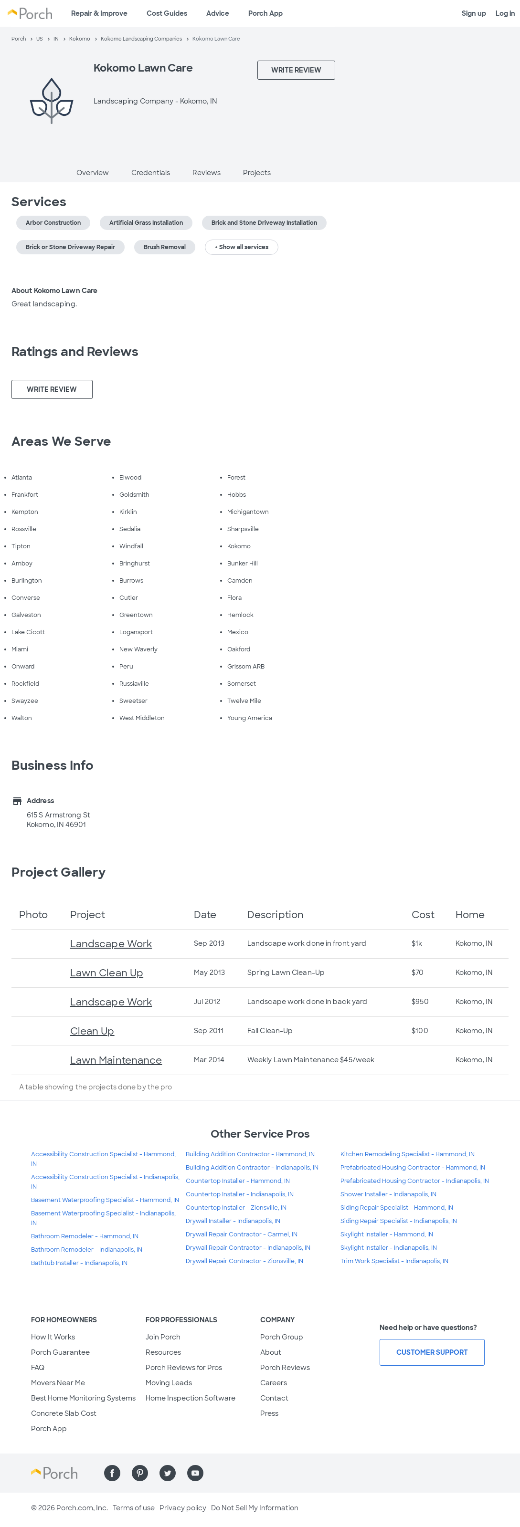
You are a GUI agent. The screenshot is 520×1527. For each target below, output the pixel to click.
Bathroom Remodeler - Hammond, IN (84, 1236)
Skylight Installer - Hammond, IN (386, 1234)
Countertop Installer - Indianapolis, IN (240, 1194)
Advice (217, 13)
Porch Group (281, 1337)
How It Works (53, 1337)
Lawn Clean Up (106, 973)
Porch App (265, 13)
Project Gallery (58, 872)
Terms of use (134, 1508)
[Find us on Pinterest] (140, 1473)
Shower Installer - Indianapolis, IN (388, 1194)
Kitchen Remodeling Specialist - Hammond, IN (407, 1154)
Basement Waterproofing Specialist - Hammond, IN (105, 1200)
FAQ (37, 1367)
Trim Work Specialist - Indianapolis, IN (394, 1261)
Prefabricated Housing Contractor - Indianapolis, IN (414, 1181)
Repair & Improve (99, 13)
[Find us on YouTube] (195, 1473)
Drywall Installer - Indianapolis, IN (233, 1221)
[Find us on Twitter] (167, 1473)
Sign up (474, 13)
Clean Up (92, 1031)
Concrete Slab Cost (63, 1413)
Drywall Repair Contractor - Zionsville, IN (244, 1261)
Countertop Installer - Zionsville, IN (236, 1208)
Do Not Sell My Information (254, 1508)
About (270, 1352)
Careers (273, 1383)
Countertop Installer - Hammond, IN (238, 1181)
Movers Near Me (58, 1383)
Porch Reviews (285, 1367)
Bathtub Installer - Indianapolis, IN (79, 1263)
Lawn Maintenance (116, 1060)
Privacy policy (182, 1508)
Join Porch (163, 1337)
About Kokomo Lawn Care (54, 290)
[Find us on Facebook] (112, 1473)
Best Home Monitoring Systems (83, 1398)
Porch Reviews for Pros (184, 1367)
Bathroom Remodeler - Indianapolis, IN (86, 1250)
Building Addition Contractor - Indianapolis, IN (252, 1167)
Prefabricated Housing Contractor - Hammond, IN (412, 1167)
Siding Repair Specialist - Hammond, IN (396, 1208)
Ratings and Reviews (74, 352)
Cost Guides (167, 13)
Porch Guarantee (60, 1352)
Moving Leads (169, 1383)
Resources (163, 1352)
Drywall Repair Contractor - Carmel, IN (241, 1234)
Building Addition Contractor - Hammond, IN (250, 1154)
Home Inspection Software (190, 1398)
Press (269, 1413)
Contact (274, 1398)
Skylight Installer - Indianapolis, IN (388, 1248)
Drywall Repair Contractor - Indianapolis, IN (248, 1248)
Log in (505, 13)
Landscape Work (111, 944)
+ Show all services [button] (241, 247)
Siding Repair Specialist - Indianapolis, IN (398, 1221)
